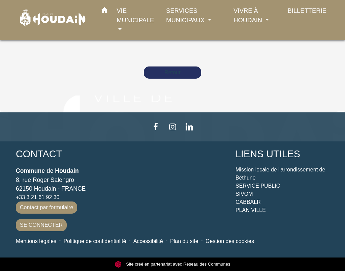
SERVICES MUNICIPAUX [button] (186, 15)
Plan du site (184, 241)
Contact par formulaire (46, 207)
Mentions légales (36, 241)
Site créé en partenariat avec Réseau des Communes (172, 264)
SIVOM (244, 194)
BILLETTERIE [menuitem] (307, 10)
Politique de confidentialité (94, 241)
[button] (104, 11)
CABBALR (248, 202)
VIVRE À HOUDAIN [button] (248, 15)
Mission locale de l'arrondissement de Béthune (280, 174)
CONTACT (39, 153)
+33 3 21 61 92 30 (37, 197)
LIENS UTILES (268, 153)
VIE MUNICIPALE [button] (135, 15)
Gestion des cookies (230, 241)
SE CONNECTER (41, 225)
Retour (172, 72)
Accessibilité (148, 241)
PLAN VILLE (251, 210)
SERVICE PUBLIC (258, 186)
